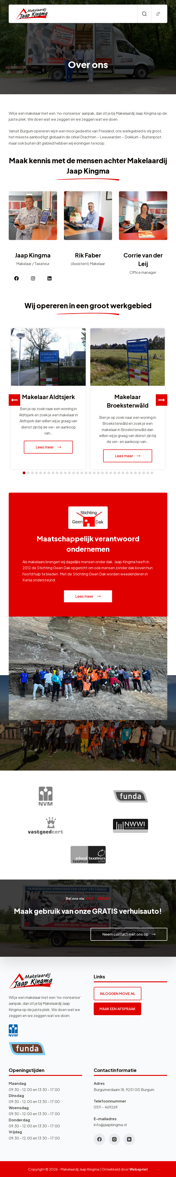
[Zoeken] (144, 13)
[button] (161, 400)
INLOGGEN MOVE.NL (117, 993)
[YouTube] (129, 1139)
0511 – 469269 (98, 898)
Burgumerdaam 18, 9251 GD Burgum (124, 1089)
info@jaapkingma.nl (110, 1124)
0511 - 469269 (106, 1107)
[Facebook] (99, 1139)
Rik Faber (88, 255)
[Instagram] (114, 1139)
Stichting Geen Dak (53, 567)
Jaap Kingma (33, 255)
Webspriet (138, 1169)
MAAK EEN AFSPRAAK (117, 1008)
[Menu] (158, 14)
